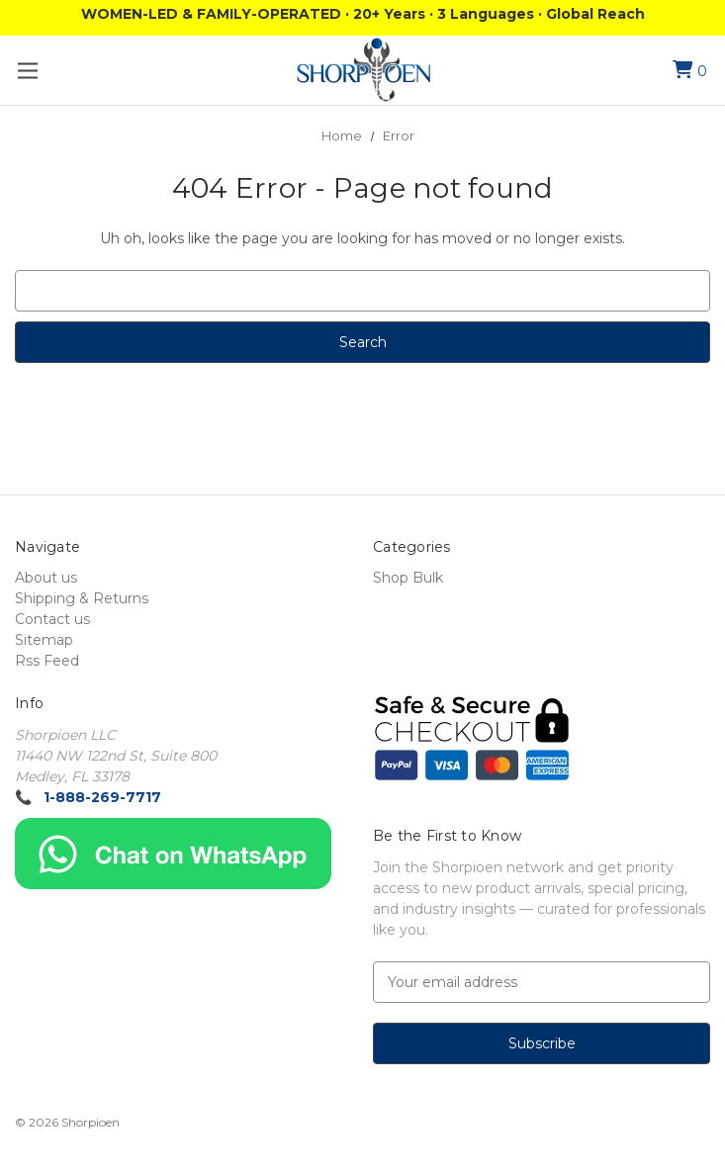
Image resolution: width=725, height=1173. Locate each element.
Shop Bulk (408, 577)
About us (46, 577)
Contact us (52, 619)
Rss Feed (47, 661)
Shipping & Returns (81, 598)
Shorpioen (90, 1122)
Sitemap (44, 640)
